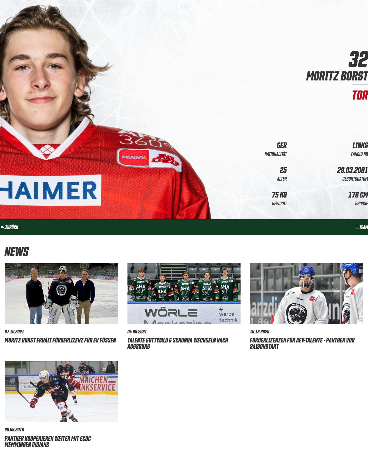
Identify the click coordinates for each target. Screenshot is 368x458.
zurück (9, 227)
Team (361, 227)
